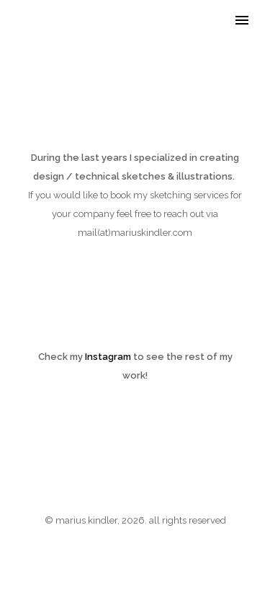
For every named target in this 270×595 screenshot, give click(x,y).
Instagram (108, 356)
